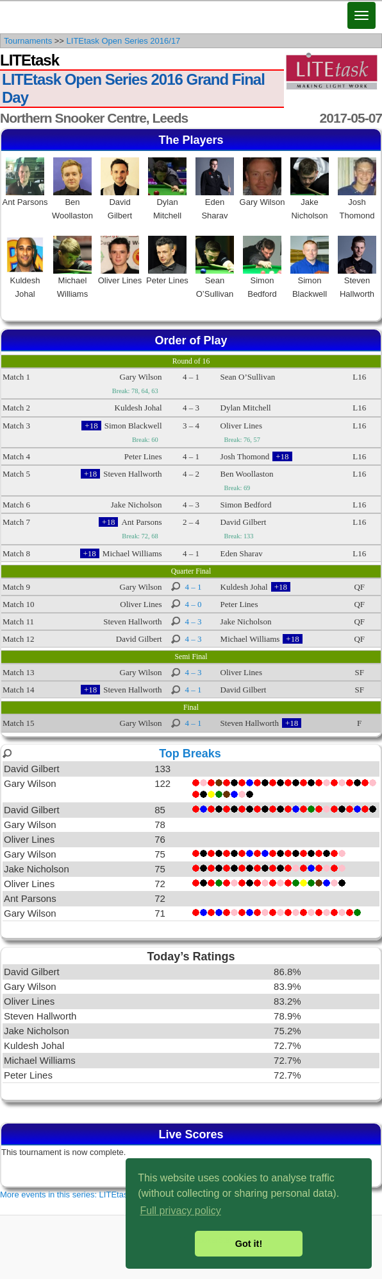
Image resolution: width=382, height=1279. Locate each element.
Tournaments (28, 41)
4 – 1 (193, 587)
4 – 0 (193, 604)
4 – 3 (193, 621)
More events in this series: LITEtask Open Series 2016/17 (106, 1194)
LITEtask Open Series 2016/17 (124, 41)
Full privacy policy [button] (180, 1210)
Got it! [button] (248, 1244)
